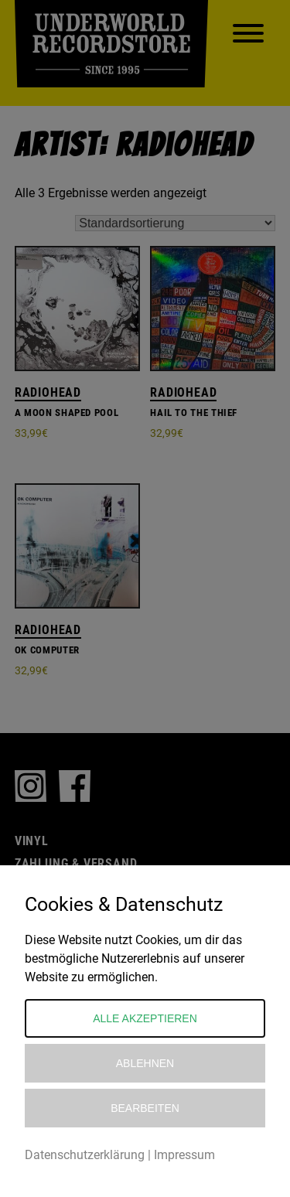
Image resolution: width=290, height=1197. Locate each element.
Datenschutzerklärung (85, 1155)
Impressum (184, 1155)
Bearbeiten (145, 1108)
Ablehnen (145, 1063)
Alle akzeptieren (145, 1018)
